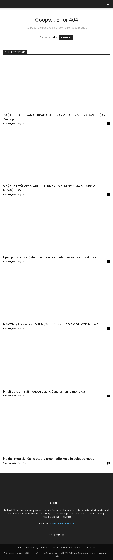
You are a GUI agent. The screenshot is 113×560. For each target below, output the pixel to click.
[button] (108, 4)
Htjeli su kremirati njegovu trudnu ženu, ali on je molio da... (45, 391)
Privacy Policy (32, 547)
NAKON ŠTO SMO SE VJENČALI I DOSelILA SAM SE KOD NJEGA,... (52, 324)
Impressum (91, 547)
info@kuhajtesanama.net (62, 523)
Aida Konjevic (9, 123)
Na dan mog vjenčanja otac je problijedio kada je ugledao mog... (49, 459)
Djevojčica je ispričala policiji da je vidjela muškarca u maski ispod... (52, 257)
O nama (54, 547)
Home (20, 547)
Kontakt (44, 547)
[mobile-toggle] (5, 4)
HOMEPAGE (66, 37)
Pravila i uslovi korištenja (72, 547)
